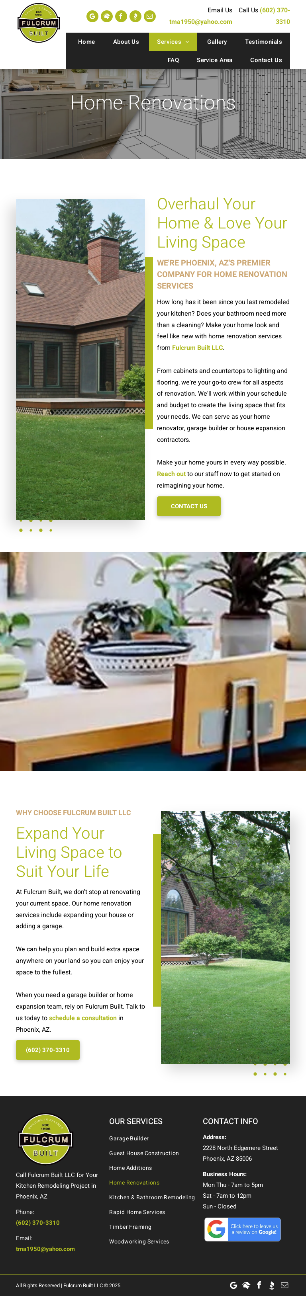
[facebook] (121, 16)
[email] (150, 16)
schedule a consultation (83, 1018)
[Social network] (107, 16)
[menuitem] (85, 42)
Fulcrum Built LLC (197, 348)
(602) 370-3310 (38, 1222)
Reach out (171, 474)
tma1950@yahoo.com (200, 22)
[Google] (92, 16)
